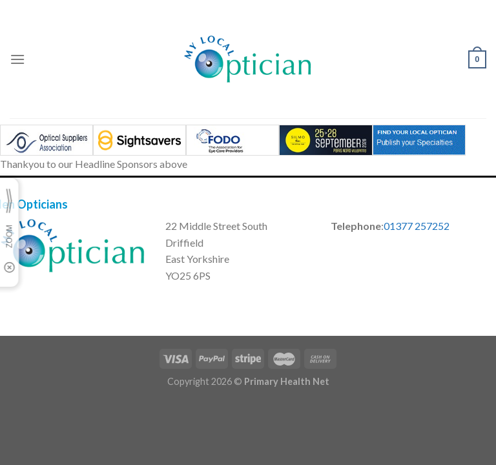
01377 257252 (417, 226)
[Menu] (17, 59)
